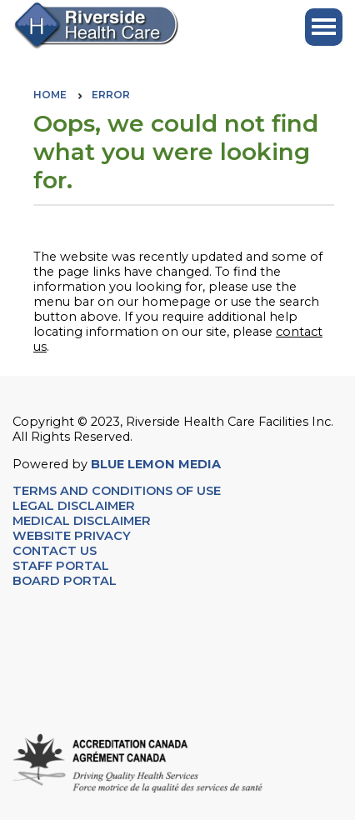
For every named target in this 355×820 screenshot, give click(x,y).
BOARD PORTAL (64, 580)
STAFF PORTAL (60, 565)
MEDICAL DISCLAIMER (81, 520)
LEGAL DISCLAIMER (73, 505)
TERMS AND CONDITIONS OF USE (116, 490)
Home (50, 94)
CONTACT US (56, 550)
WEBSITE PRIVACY (71, 535)
